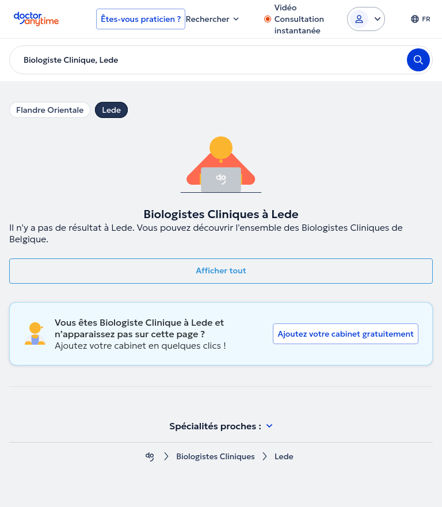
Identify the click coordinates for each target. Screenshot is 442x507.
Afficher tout (221, 270)
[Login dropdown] (366, 19)
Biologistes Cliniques (215, 457)
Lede (111, 110)
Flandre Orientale (49, 110)
